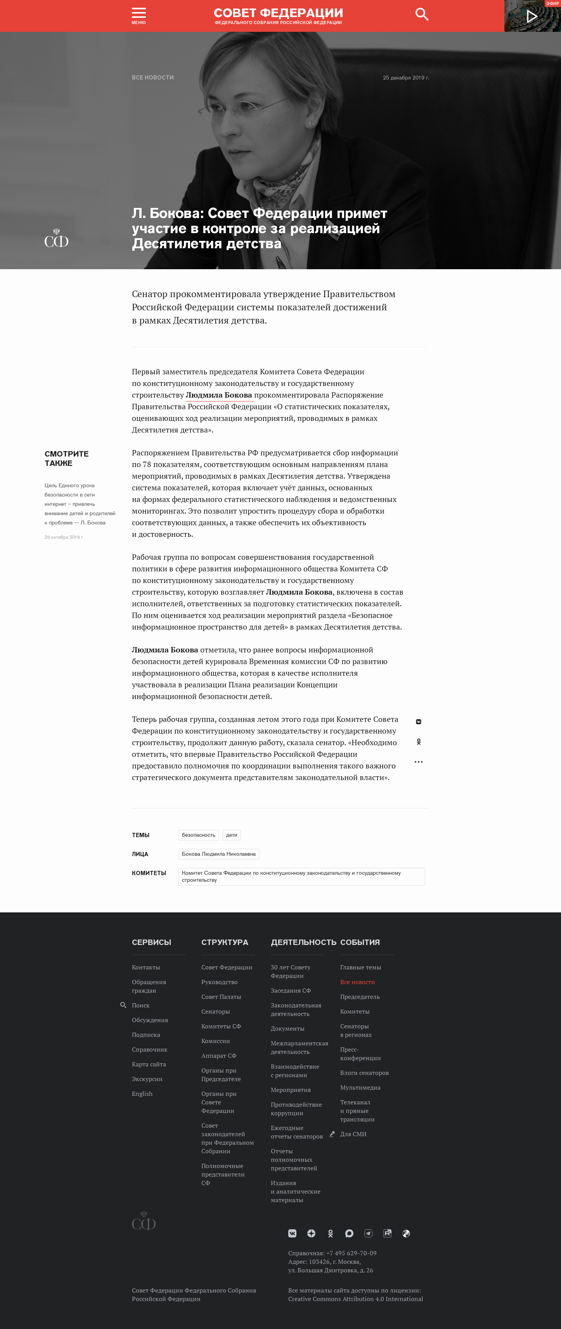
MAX (349, 1233)
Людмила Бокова (220, 395)
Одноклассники (419, 742)
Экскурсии (147, 1079)
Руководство (219, 982)
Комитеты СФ (221, 1026)
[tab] (418, 746)
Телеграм (368, 1233)
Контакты (146, 967)
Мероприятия (291, 1090)
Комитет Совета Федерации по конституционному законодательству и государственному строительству (291, 876)
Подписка (146, 1034)
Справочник (150, 1049)
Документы (288, 1028)
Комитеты (355, 1011)
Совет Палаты (221, 996)
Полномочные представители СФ (223, 1174)
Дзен (311, 1233)
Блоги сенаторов (364, 1072)
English (142, 1093)
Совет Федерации (227, 967)
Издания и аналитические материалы (295, 1191)
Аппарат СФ (219, 1055)
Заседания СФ (291, 990)
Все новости (153, 77)
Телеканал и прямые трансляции (357, 1110)
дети (231, 834)
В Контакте (418, 721)
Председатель (360, 996)
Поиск (141, 1005)
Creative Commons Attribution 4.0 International (355, 1299)
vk (292, 1233)
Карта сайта (149, 1064)
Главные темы (360, 967)
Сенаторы (215, 1011)
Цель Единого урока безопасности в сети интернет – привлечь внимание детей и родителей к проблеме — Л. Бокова (80, 504)
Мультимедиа (360, 1087)
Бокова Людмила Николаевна (219, 853)
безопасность (198, 834)
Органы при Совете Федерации (219, 1102)
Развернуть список (418, 762)
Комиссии (215, 1041)
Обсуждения (150, 1020)
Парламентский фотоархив (406, 1233)
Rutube (387, 1233)
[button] (139, 16)
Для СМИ (353, 1134)
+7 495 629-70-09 (351, 1253)
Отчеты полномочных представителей (294, 1159)
